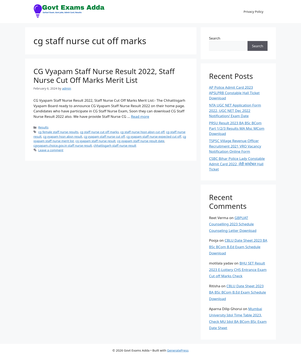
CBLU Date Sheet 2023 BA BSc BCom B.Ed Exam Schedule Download (238, 247)
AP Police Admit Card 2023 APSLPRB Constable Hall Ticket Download (234, 92)
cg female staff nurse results (58, 132)
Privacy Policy (253, 11)
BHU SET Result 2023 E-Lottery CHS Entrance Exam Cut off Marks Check (238, 269)
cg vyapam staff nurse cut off (104, 137)
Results (43, 127)
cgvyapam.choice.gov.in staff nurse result (62, 146)
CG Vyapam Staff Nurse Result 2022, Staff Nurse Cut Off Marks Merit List (104, 75)
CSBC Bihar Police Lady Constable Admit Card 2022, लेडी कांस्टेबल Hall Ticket (237, 164)
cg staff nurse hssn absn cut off (142, 132)
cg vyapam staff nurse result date (140, 141)
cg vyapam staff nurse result (95, 141)
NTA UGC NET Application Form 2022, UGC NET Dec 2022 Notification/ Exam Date (235, 110)
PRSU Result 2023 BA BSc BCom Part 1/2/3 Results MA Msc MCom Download (236, 128)
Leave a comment (50, 150)
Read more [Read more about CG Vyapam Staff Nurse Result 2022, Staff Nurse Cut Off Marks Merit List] (140, 116)
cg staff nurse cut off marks (99, 132)
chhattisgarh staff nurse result (114, 146)
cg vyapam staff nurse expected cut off (153, 137)
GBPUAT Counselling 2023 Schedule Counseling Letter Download (232, 224)
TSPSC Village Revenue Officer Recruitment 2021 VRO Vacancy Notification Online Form (235, 146)
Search (214, 38)
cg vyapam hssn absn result (62, 137)
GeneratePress (178, 350)
